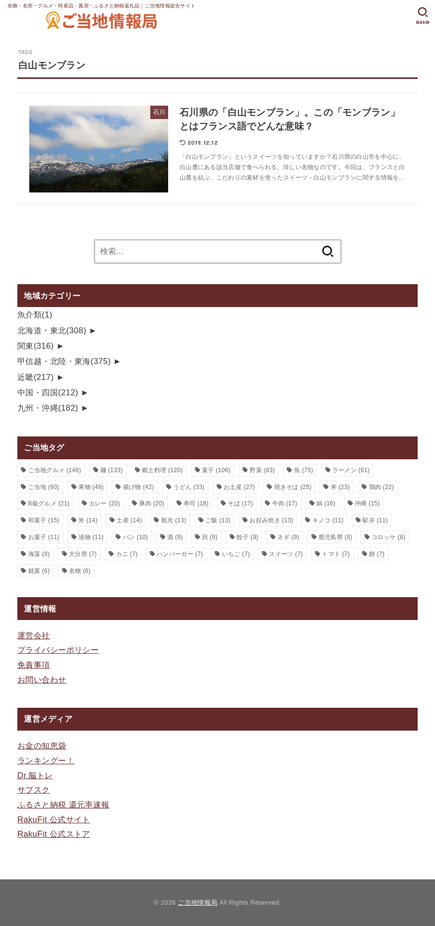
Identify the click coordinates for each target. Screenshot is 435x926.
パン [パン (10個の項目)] (135, 537)
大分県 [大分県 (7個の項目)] (83, 554)
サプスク (33, 789)
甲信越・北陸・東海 (64, 361)
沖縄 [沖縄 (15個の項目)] (367, 503)
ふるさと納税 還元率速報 (63, 804)
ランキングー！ (45, 760)
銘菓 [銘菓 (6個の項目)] (39, 570)
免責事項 (33, 664)
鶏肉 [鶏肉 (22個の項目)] (381, 487)
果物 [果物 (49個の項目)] (91, 487)
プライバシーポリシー (58, 649)
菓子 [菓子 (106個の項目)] (216, 470)
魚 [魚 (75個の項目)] (303, 470)
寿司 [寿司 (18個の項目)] (196, 503)
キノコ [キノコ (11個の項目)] (328, 520)
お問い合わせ (41, 679)
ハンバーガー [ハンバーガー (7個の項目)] (180, 554)
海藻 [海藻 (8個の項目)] (39, 554)
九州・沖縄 (47, 407)
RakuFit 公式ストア (53, 833)
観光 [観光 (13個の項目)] (173, 520)
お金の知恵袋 (41, 745)
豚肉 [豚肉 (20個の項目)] (152, 503)
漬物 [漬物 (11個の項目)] (91, 537)
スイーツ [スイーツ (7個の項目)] (286, 554)
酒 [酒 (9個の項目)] (175, 537)
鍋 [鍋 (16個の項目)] (326, 503)
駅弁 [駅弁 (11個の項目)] (375, 520)
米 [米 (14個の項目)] (88, 520)
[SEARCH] (423, 16)
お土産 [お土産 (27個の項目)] (239, 487)
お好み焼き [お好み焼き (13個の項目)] (271, 520)
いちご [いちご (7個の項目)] (236, 554)
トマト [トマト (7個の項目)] (336, 554)
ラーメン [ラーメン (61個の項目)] (351, 470)
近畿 (35, 376)
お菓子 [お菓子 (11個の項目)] (44, 537)
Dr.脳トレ (35, 775)
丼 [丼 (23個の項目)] (340, 487)
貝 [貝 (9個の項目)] (210, 537)
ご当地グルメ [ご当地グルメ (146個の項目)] (54, 470)
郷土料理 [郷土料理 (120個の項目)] (162, 470)
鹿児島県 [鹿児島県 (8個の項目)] (335, 537)
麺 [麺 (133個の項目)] (111, 470)
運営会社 (33, 635)
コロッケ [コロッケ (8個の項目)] (388, 537)
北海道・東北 (51, 330)
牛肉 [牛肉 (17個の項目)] (285, 503)
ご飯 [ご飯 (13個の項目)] (218, 520)
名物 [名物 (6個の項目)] (80, 570)
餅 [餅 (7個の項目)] (377, 554)
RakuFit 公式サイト (53, 819)
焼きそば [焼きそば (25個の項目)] (292, 487)
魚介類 (35, 314)
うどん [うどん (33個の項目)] (188, 487)
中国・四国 (47, 392)
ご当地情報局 (197, 902)
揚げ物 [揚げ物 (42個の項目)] (138, 487)
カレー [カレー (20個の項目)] (104, 503)
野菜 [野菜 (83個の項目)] (262, 470)
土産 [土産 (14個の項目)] (129, 520)
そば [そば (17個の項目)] (240, 503)
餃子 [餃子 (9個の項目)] (247, 537)
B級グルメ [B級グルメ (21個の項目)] (49, 503)
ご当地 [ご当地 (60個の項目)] (44, 487)
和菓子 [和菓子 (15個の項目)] (44, 520)
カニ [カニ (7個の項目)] (127, 554)
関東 (35, 345)
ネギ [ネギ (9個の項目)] (288, 537)
